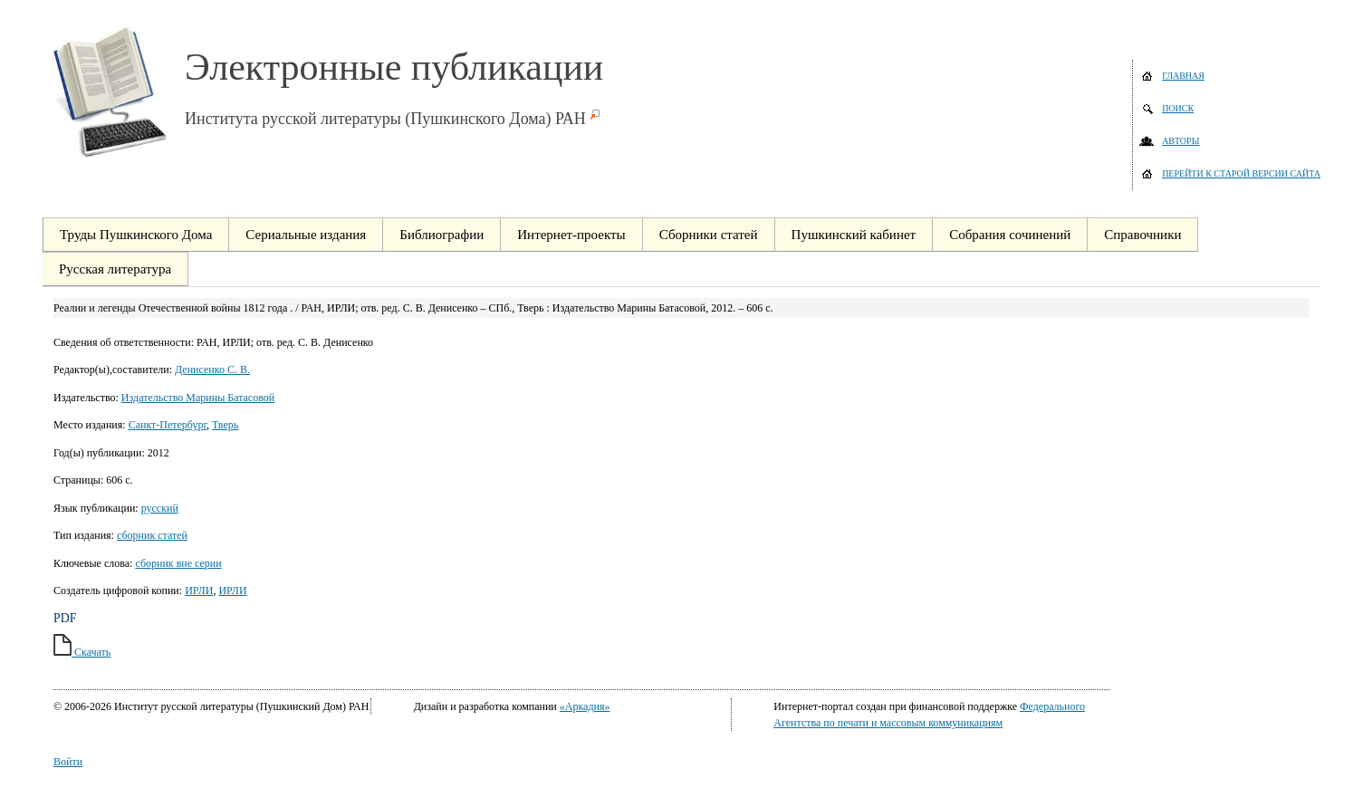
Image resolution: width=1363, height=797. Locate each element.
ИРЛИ (199, 590)
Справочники (1142, 234)
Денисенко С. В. (212, 369)
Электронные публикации (394, 67)
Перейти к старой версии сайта (1241, 173)
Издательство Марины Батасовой (197, 397)
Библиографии (441, 234)
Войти (67, 761)
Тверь (225, 424)
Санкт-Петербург (167, 424)
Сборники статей (708, 234)
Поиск (1178, 108)
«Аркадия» (585, 706)
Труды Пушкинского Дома (136, 234)
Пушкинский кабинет (854, 234)
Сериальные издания (305, 234)
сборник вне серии (178, 563)
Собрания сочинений (1009, 234)
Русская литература (115, 269)
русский (159, 508)
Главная (1183, 76)
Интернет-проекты (571, 234)
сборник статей (152, 535)
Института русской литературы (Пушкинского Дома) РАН (385, 119)
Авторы (1180, 141)
